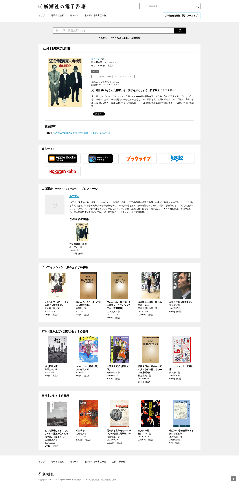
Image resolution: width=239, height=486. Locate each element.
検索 (197, 6)
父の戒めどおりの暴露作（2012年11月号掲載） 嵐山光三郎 (81, 133)
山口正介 (95, 59)
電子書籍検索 (57, 15)
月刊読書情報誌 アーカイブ (181, 15)
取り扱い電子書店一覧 (95, 15)
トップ (42, 15)
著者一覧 (74, 15)
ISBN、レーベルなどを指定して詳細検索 (120, 38)
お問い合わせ (118, 461)
